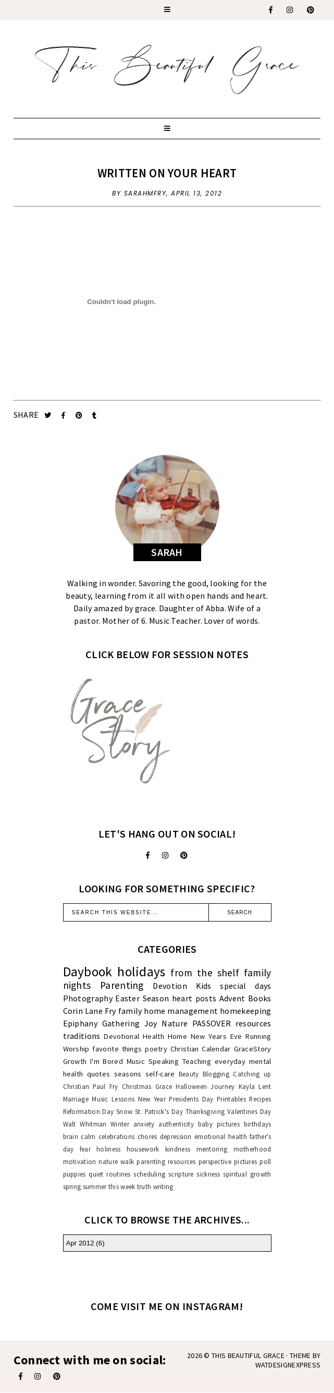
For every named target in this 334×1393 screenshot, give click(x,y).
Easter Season (142, 998)
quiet (96, 1174)
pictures (245, 1161)
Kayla (247, 1086)
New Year (152, 1099)
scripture (181, 1174)
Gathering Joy (129, 1023)
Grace (163, 1086)
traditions (82, 1036)
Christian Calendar (200, 1048)
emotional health (220, 1136)
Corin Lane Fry (89, 1011)
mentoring (212, 1149)
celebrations (116, 1136)
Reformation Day (88, 1111)
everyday (230, 1061)
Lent (264, 1086)
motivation (79, 1161)
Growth (75, 1061)
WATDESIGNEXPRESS (288, 1365)
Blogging (216, 1074)
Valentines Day (249, 1111)
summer (95, 1186)
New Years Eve (216, 1036)
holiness (108, 1149)
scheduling (149, 1174)
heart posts (194, 998)
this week (121, 1186)
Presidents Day (191, 1099)
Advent (232, 998)
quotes (98, 1074)
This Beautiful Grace (248, 1355)
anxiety (144, 1124)
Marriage (76, 1099)
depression (176, 1136)
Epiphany (80, 1023)
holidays (141, 971)
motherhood (252, 1149)
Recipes (260, 1099)
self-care (160, 1074)
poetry (156, 1048)
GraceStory (252, 1048)
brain (71, 1136)
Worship (76, 1048)
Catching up (252, 1074)
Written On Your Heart (167, 172)
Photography (88, 998)
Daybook (88, 971)
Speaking (164, 1061)
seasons (128, 1074)
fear (85, 1149)
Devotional (121, 1036)
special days (245, 985)
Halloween (191, 1086)
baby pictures (219, 1124)
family (130, 1011)
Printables (231, 1099)
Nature (175, 1023)
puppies (74, 1174)
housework (143, 1149)
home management (181, 1011)
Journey (222, 1086)
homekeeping (245, 1011)
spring (72, 1186)
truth (144, 1186)
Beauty (189, 1074)
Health (153, 1036)
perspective (215, 1161)
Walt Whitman (85, 1124)
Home (177, 1036)
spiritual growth (247, 1174)
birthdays (257, 1124)
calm (88, 1136)
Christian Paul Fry (90, 1086)
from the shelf (204, 972)
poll (265, 1161)
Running (258, 1036)
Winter (119, 1124)
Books (259, 998)
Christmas (137, 1086)
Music (136, 1061)
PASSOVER (211, 1023)
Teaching (196, 1061)
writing (163, 1186)
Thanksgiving (205, 1111)
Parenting (122, 985)
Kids (204, 985)
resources (253, 1023)
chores (147, 1136)
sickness (208, 1174)
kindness (177, 1149)
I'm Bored (106, 1061)
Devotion (170, 985)
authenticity (176, 1124)
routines (118, 1174)
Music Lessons (113, 1099)
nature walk (116, 1161)
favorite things (117, 1048)
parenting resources (166, 1161)
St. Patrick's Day (159, 1111)
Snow (124, 1111)
